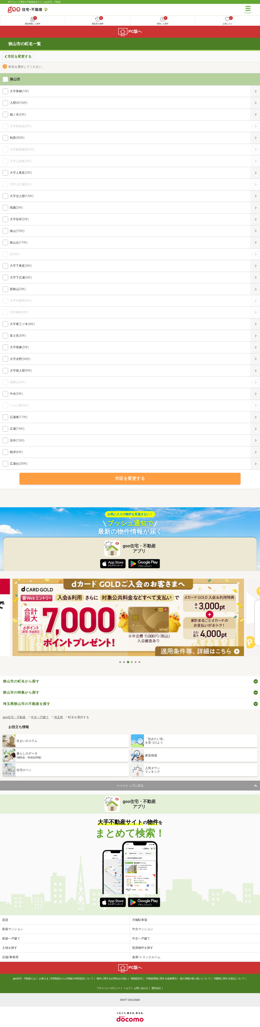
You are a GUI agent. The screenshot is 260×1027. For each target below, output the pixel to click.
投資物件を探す (142, 947)
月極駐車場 (139, 920)
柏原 (255, 137)
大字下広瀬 (255, 277)
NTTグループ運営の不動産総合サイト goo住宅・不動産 (34, 2)
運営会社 (156, 988)
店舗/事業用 (10, 957)
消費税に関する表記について (229, 978)
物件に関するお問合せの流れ (112, 978)
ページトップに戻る (130, 785)
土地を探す (9, 947)
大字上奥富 (255, 172)
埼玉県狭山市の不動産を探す (26, 704)
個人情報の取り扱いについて (195, 978)
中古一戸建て (141, 938)
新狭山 (255, 289)
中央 (255, 393)
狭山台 (255, 242)
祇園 (255, 207)
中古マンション (142, 929)
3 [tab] (128, 662)
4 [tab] (132, 662)
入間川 (255, 102)
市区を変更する (19, 56)
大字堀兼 (255, 347)
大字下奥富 (255, 265)
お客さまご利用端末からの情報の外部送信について (66, 978)
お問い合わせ (141, 988)
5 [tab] (136, 662)
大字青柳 (255, 91)
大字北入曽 (255, 196)
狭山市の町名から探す (21, 681)
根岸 (255, 452)
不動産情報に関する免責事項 (161, 978)
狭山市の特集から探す (21, 692)
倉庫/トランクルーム (146, 957)
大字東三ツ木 (255, 324)
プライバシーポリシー (108, 988)
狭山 (255, 231)
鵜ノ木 (255, 114)
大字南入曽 (255, 370)
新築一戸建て (11, 938)
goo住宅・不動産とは (24, 978)
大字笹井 (255, 219)
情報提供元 (136, 978)
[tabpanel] (130, 618)
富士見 (255, 335)
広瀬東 (255, 417)
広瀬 (255, 428)
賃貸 (5, 920)
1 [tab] (120, 662)
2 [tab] (124, 662)
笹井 (255, 440)
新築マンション (12, 929)
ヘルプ (127, 988)
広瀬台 (255, 463)
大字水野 (255, 359)
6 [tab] (140, 662)
